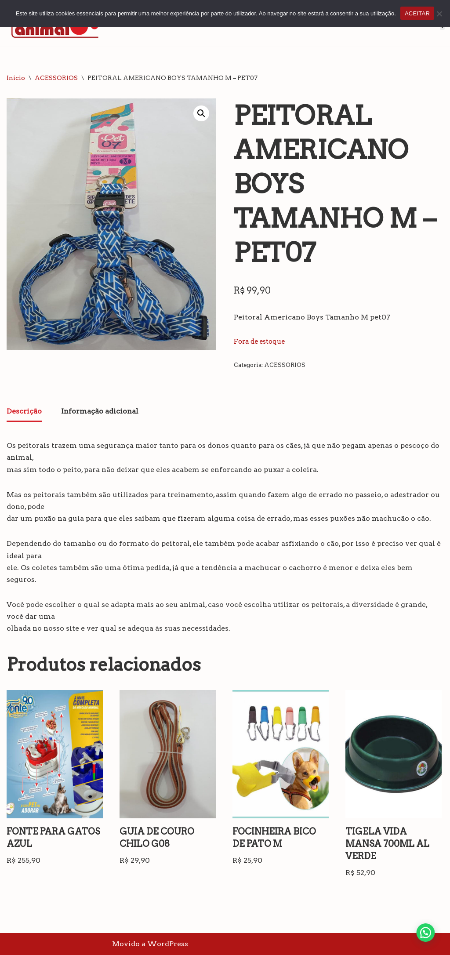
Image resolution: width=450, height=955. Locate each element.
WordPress (167, 944)
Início (16, 77)
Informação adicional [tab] (99, 411)
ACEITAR (417, 13)
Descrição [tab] (24, 411)
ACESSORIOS (56, 77)
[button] (201, 113)
